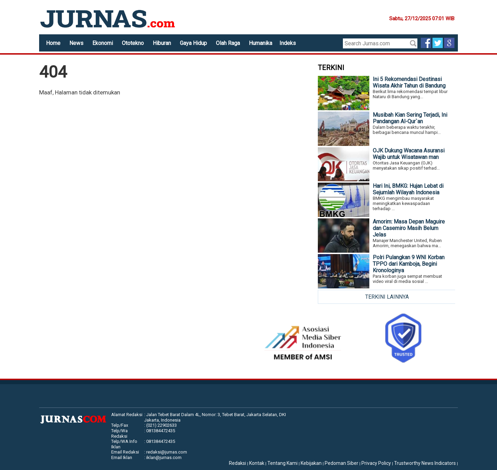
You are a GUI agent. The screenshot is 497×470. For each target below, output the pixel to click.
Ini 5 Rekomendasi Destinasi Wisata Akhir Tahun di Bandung (409, 82)
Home (53, 43)
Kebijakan (311, 463)
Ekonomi (102, 43)
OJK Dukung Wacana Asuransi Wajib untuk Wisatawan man (408, 153)
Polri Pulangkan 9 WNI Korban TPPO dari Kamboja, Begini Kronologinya (408, 264)
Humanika (260, 43)
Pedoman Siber (341, 463)
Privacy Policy (376, 463)
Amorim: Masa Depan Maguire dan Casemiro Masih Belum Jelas (409, 228)
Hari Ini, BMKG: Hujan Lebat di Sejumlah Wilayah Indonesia (408, 189)
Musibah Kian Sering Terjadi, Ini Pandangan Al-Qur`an (410, 118)
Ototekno (133, 43)
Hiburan (162, 43)
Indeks (287, 43)
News (76, 43)
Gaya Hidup (193, 43)
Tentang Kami (282, 463)
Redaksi (237, 463)
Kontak (256, 463)
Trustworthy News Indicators (425, 463)
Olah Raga (228, 43)
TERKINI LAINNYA (387, 297)
